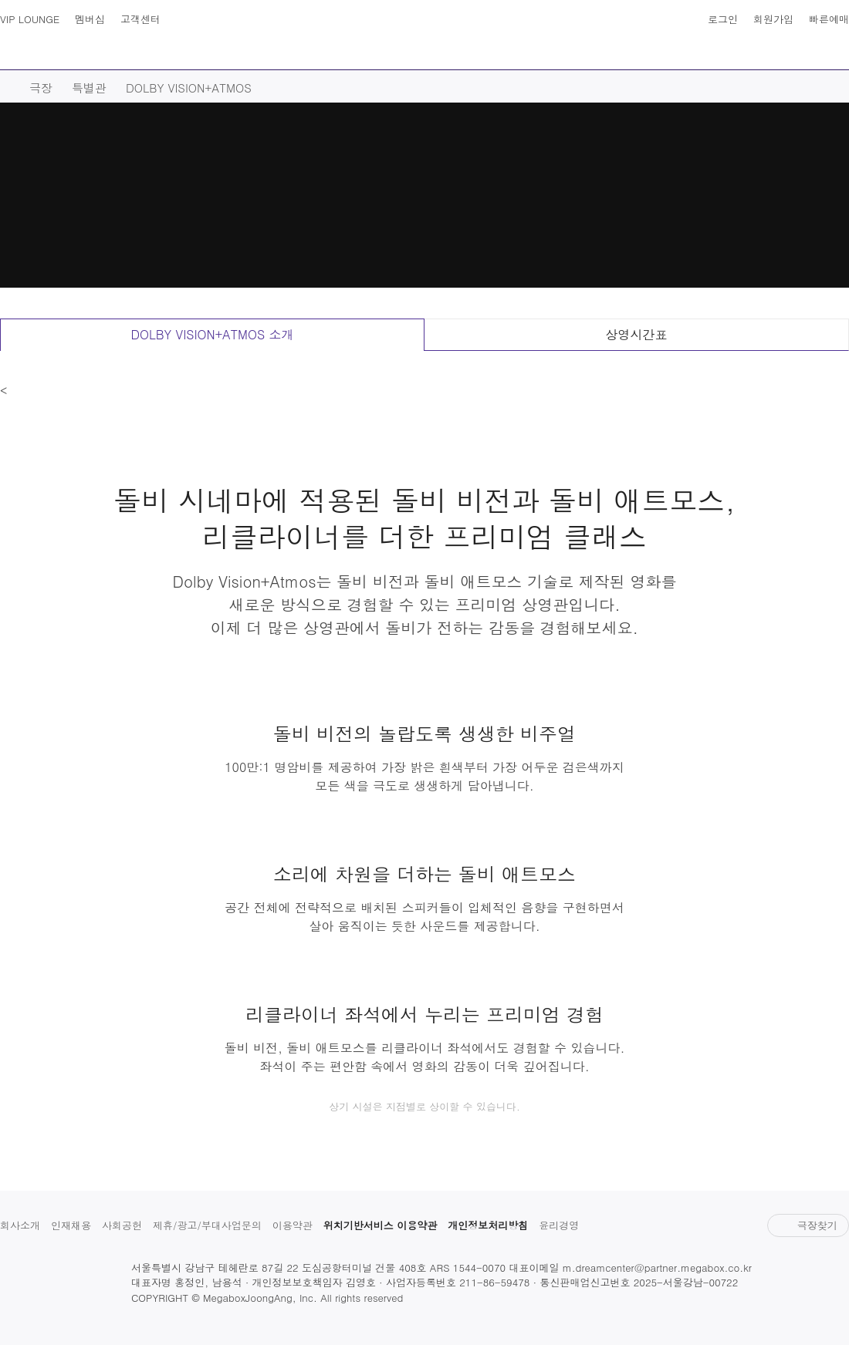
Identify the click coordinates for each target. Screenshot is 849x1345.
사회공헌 (122, 1225)
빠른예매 (829, 19)
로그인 (723, 19)
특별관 (89, 87)
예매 (209, 54)
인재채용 (71, 1225)
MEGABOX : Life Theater (424, 36)
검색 (45, 46)
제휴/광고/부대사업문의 (207, 1225)
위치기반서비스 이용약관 (380, 1225)
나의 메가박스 (835, 46)
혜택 (722, 54)
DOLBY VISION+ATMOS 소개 (211, 334)
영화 (139, 54)
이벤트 (563, 54)
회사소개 (20, 1225)
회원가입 (773, 19)
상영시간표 (804, 46)
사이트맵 (14, 46)
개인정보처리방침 (488, 1225)
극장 (278, 54)
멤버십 (90, 19)
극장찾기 (808, 1225)
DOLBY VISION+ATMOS (189, 87)
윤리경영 (559, 1225)
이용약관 (292, 1225)
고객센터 (140, 19)
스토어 (646, 54)
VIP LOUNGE (29, 19)
